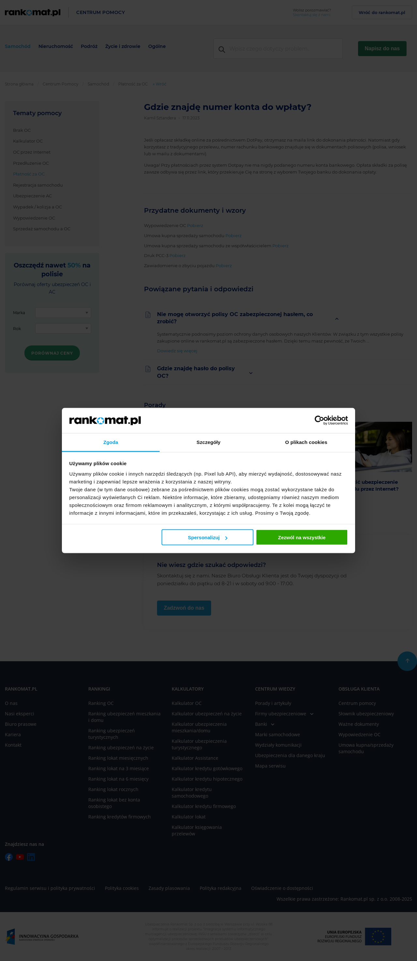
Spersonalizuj (208, 537)
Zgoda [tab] (110, 442)
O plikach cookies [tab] (306, 442)
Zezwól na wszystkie (301, 537)
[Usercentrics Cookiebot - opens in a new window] (319, 420)
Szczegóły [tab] (208, 442)
